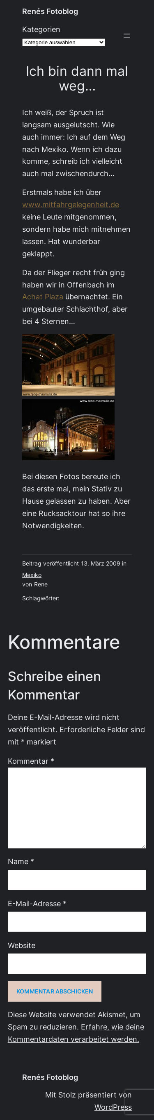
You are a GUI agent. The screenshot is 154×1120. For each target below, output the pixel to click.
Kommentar (31, 761)
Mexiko (31, 575)
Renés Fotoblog (50, 11)
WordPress (113, 1107)
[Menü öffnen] (127, 36)
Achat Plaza (43, 296)
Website (21, 945)
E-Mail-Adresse (37, 903)
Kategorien (41, 29)
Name (21, 861)
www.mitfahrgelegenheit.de (70, 204)
